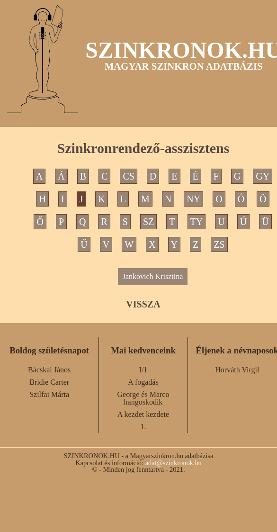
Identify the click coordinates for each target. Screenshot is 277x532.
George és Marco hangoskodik (143, 398)
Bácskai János (49, 370)
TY (196, 221)
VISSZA (143, 304)
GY (262, 176)
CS (128, 176)
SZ (148, 221)
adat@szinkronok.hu (173, 463)
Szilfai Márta (49, 394)
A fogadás (143, 382)
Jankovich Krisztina (153, 276)
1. (143, 427)
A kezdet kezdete (143, 414)
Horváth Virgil (237, 370)
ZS (219, 244)
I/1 (143, 370)
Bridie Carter (49, 382)
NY (193, 199)
